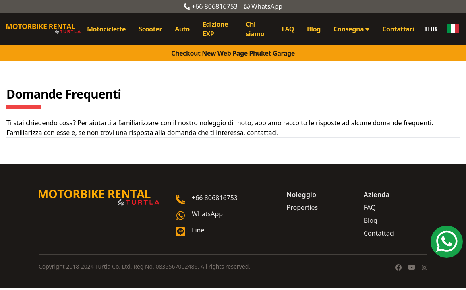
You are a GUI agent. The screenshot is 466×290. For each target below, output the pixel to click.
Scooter (150, 29)
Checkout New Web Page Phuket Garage (233, 53)
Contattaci (398, 29)
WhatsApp (263, 6)
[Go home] (99, 198)
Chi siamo (255, 29)
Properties (302, 207)
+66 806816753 (211, 6)
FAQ (288, 29)
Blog (314, 29)
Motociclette (106, 29)
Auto (182, 29)
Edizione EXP (215, 29)
